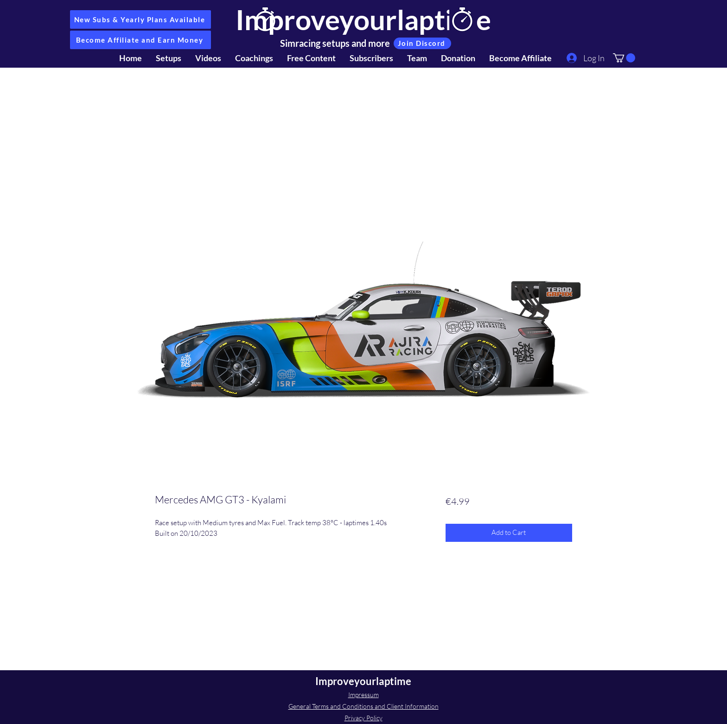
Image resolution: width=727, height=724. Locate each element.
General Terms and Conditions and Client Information (363, 706)
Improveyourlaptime (363, 19)
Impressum (363, 695)
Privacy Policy (363, 718)
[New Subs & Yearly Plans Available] (140, 19)
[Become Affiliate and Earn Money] (140, 40)
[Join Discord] (422, 43)
